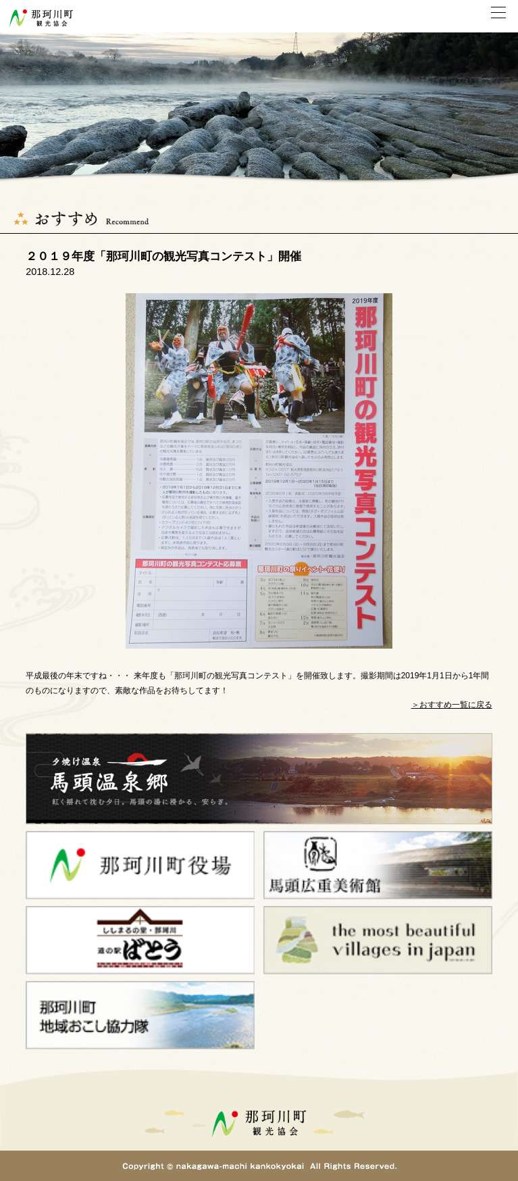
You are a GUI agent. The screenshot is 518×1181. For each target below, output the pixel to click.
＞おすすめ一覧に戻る (451, 704)
